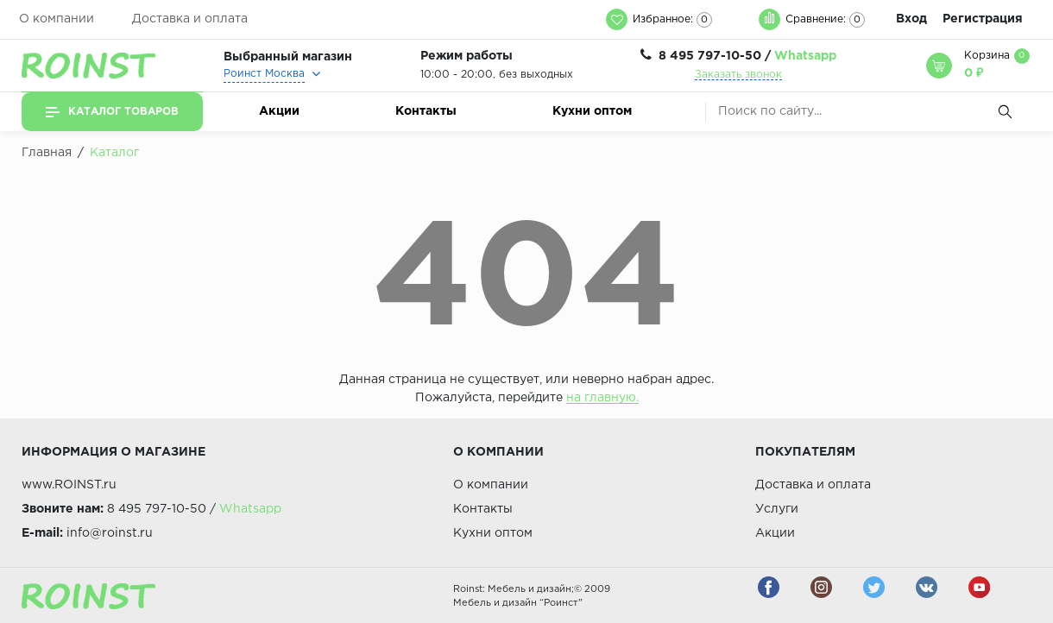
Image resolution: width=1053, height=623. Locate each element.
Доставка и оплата (190, 19)
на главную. (602, 398)
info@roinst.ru (109, 533)
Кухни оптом (592, 111)
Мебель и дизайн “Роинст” (518, 603)
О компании (56, 19)
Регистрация (983, 19)
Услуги (776, 509)
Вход (911, 19)
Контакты (426, 111)
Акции (279, 111)
